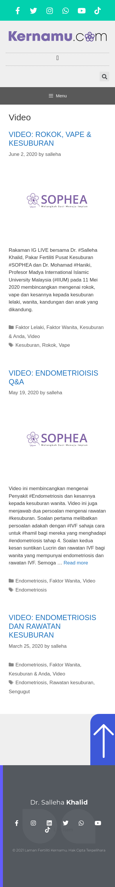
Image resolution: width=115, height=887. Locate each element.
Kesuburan (27, 345)
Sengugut (19, 691)
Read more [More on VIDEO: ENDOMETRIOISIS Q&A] (76, 563)
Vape (64, 345)
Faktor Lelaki (29, 327)
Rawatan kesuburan (71, 682)
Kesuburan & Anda (29, 674)
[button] (57, 58)
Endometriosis (31, 581)
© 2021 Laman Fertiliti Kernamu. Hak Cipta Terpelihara (58, 850)
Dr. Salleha (59, 802)
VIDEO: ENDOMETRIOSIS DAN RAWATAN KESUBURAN (52, 626)
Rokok (49, 345)
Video (33, 336)
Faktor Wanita (61, 327)
